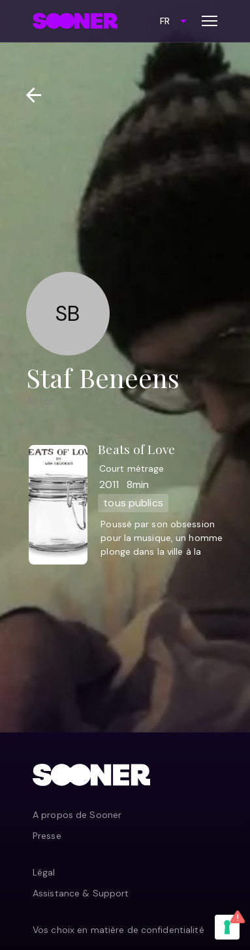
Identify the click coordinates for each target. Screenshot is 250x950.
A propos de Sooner (77, 815)
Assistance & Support (81, 893)
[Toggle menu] (209, 21)
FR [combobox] (165, 21)
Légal (44, 872)
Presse (47, 836)
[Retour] (28, 95)
